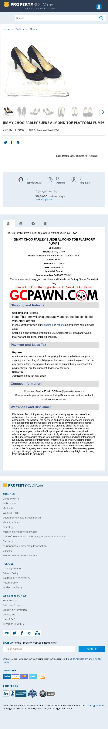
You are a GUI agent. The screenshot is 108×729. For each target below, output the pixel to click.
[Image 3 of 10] (35, 111)
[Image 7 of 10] (87, 111)
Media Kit (8, 508)
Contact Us (9, 614)
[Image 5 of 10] (61, 111)
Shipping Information (15, 609)
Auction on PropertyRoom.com (20, 531)
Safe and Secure (12, 605)
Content (3, 48)
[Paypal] (7, 676)
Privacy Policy (10, 573)
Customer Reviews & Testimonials (22, 517)
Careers (7, 550)
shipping (46, 324)
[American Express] (33, 676)
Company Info (11, 498)
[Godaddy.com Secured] (47, 693)
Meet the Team (11, 522)
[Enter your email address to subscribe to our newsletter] (39, 649)
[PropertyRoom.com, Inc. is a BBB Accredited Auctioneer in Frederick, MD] (15, 693)
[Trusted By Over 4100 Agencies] (33, 693)
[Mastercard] (24, 676)
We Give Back (11, 513)
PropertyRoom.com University (20, 555)
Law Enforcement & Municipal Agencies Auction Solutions (35, 536)
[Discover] (42, 676)
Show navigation (6, 17)
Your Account (10, 600)
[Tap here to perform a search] (101, 18)
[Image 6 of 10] (74, 111)
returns (60, 324)
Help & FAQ (9, 619)
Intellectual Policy (12, 587)
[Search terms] (60, 18)
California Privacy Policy (16, 578)
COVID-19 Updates (13, 624)
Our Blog (8, 527)
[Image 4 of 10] (48, 111)
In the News (9, 503)
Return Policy (10, 582)
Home (6, 29)
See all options (43, 199)
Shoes (33, 29)
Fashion (19, 29)
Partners (8, 541)
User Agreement (12, 568)
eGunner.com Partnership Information (25, 546)
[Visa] (16, 676)
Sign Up (92, 649)
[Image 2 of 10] (21, 111)
